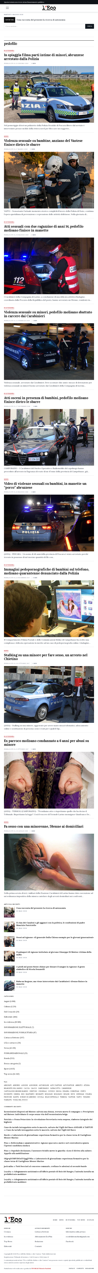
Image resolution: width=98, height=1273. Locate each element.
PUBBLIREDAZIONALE (14, 1053)
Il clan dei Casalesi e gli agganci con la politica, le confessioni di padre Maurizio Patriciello (50, 923)
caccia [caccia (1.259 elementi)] (27, 1088)
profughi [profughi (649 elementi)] (8, 1097)
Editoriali (7, 1246)
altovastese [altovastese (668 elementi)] (68, 1085)
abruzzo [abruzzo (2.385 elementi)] (16, 1085)
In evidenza (9, 50)
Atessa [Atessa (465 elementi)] (87, 1085)
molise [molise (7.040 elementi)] (67, 1094)
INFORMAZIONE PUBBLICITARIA (18, 1032)
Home (55, 1220)
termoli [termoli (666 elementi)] (63, 1097)
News (6, 136)
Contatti (38, 1246)
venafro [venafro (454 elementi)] (86, 1097)
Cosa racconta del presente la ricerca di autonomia (41, 20)
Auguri (6, 1001)
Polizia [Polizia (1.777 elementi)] (89, 1094)
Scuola (7, 1058)
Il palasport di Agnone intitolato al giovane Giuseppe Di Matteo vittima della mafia (53, 953)
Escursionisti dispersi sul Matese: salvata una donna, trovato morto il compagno (42, 1112)
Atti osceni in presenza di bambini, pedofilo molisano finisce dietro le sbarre (46, 400)
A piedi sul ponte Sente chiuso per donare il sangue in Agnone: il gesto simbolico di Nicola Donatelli (50, 967)
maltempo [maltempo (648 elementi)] (30, 1094)
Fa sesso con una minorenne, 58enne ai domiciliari (43, 826)
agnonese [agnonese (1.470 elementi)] (33, 1085)
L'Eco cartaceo (10, 1043)
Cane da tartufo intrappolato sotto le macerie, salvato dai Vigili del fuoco (41, 1130)
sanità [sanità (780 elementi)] (16, 1097)
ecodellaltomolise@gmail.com (78, 1237)
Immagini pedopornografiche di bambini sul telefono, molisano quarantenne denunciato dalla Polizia (46, 571)
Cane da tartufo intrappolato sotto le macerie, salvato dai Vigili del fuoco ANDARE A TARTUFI (48, 1127)
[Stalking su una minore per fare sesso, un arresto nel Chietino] (49, 694)
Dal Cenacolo (9, 1012)
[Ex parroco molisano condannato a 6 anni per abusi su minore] (49, 780)
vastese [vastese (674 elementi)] (71, 1097)
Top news (8, 1074)
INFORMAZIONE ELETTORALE (17, 1027)
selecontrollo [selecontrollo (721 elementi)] (52, 1097)
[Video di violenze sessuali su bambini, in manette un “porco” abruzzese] (49, 523)
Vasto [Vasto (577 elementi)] (79, 1097)
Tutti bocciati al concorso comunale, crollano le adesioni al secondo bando (51, 1166)
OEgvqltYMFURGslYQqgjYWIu (18, 1158)
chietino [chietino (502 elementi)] (33, 1091)
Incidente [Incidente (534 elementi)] (8, 1094)
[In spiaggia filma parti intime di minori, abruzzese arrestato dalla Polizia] (49, 94)
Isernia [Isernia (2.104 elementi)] (17, 1094)
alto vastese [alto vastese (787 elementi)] (56, 1085)
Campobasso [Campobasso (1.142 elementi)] (43, 1088)
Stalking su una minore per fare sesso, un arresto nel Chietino (46, 657)
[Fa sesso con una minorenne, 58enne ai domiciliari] (49, 862)
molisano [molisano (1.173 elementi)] (58, 1094)
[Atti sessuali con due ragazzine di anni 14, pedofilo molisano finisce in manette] (49, 266)
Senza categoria (11, 1063)
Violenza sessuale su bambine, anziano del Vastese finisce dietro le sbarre (43, 142)
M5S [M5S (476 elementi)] (22, 1094)
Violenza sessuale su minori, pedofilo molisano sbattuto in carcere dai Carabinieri (48, 314)
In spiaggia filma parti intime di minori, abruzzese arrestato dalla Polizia (44, 57)
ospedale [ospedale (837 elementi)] (80, 1094)
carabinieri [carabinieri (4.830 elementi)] (66, 1088)
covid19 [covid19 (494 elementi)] (51, 1091)
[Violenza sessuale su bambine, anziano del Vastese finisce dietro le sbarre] (49, 180)
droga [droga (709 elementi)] (58, 1091)
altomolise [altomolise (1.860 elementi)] (44, 1085)
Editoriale (8, 1017)
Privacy (72, 1268)
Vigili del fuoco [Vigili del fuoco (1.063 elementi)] (20, 1100)
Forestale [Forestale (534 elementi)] (75, 1091)
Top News (81, 1220)
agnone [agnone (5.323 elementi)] (24, 1085)
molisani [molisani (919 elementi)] (49, 1094)
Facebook (70, 1241)
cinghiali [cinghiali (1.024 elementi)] (42, 1091)
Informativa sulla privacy (75, 1232)
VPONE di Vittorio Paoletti (41, 1268)
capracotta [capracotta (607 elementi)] (55, 1088)
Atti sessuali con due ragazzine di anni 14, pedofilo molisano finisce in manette (43, 228)
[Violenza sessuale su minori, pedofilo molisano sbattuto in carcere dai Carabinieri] (49, 351)
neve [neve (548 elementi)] (73, 1094)
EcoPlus (90, 1220)
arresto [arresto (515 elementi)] (79, 1085)
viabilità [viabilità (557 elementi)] (8, 1100)
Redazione (39, 1241)
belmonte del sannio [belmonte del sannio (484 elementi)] (13, 1088)
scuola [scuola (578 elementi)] (40, 1097)
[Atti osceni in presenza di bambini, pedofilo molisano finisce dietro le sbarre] (49, 437)
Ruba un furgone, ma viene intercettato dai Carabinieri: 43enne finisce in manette (51, 982)
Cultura (7, 1006)
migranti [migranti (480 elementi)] (40, 1094)
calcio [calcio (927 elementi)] (34, 1088)
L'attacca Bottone (11, 1037)
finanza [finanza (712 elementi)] (66, 1091)
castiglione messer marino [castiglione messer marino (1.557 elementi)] (16, 1091)
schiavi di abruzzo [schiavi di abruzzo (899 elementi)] (28, 1097)
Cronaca (7, 1232)
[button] (7, 8)
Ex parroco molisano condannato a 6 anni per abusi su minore (46, 743)
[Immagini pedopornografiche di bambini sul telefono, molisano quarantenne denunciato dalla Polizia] (49, 608)
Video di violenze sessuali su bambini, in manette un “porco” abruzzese (45, 485)
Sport (6, 1069)
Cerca (89, 26)
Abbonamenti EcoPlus (43, 1237)
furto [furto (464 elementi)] (83, 1091)
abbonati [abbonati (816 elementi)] (8, 1085)
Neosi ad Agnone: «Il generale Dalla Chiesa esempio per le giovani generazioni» (55, 937)
